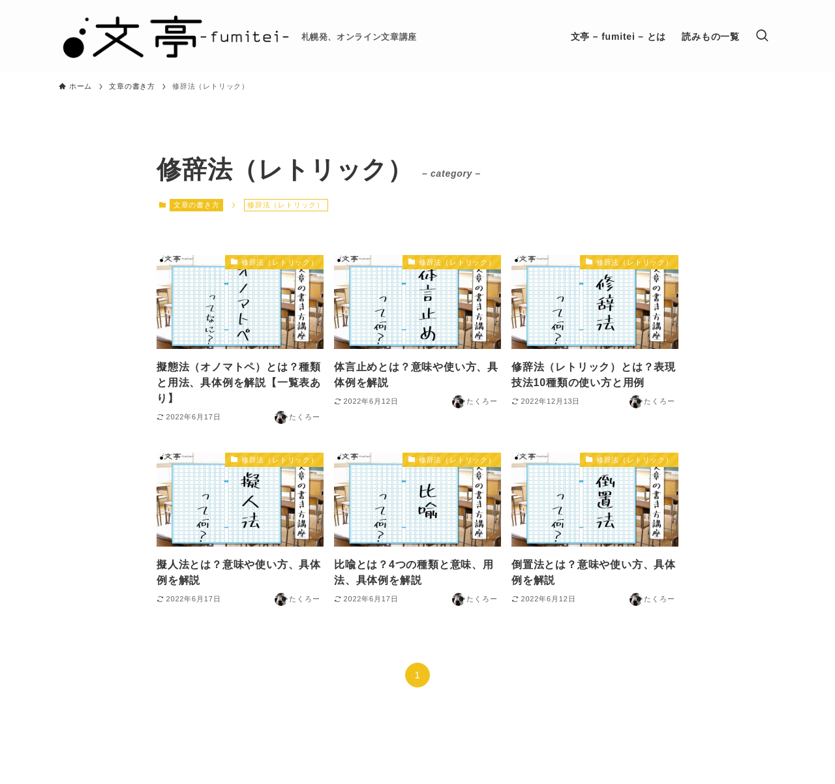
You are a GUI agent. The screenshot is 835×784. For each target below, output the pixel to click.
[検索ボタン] (762, 36)
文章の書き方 (197, 205)
